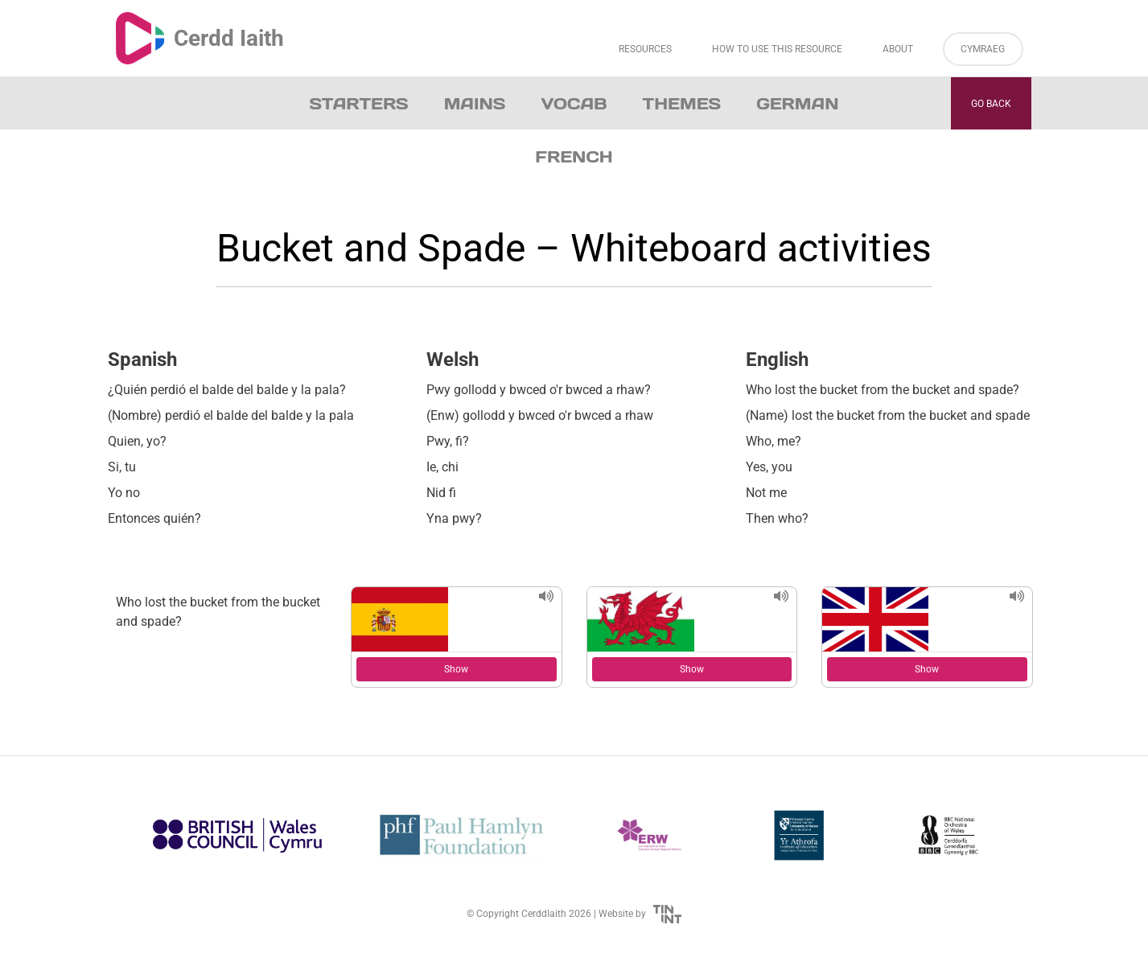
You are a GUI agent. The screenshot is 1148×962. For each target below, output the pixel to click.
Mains (475, 103)
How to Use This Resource (777, 49)
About (898, 49)
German (797, 103)
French (573, 156)
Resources (645, 49)
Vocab (574, 103)
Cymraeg (983, 49)
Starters (359, 103)
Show (456, 669)
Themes (682, 103)
